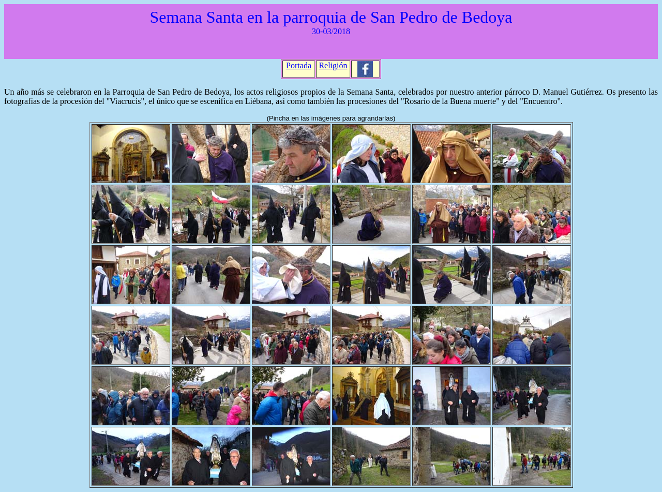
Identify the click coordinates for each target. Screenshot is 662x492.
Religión (333, 65)
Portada (298, 65)
